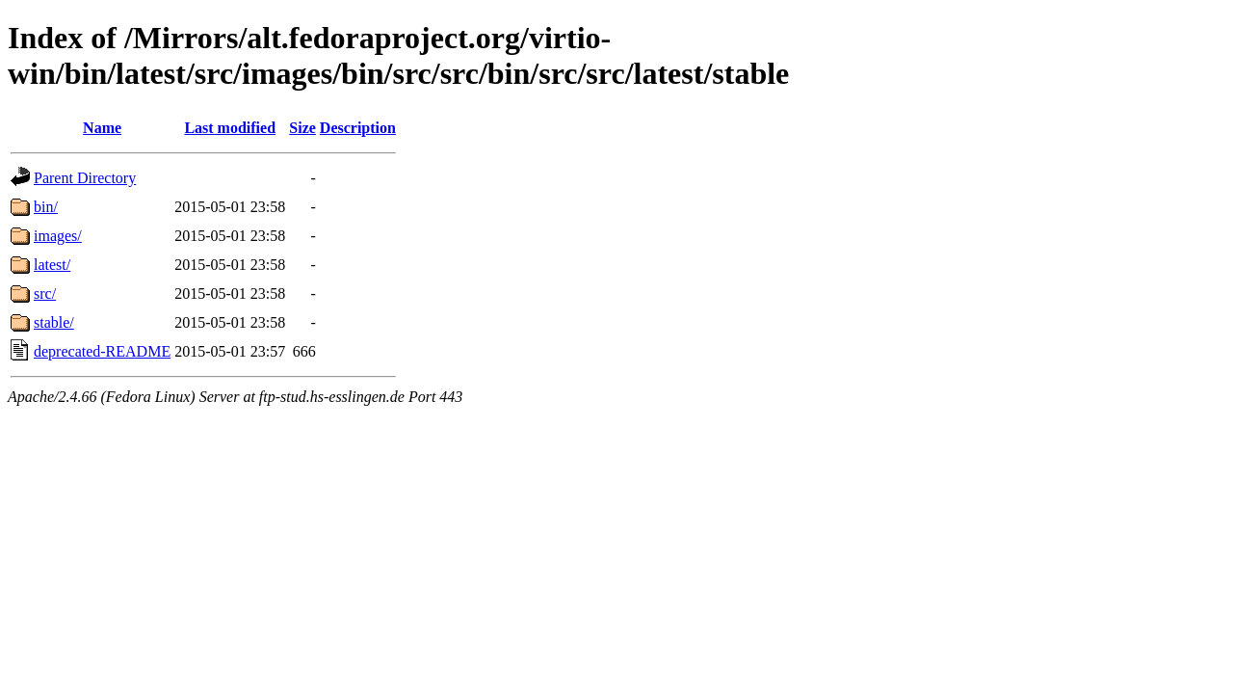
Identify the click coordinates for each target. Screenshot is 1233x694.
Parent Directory (85, 178)
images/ (58, 235)
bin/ (46, 207)
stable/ (54, 322)
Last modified (229, 128)
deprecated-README (102, 351)
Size (302, 128)
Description (358, 128)
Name (102, 128)
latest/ (52, 264)
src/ (45, 293)
